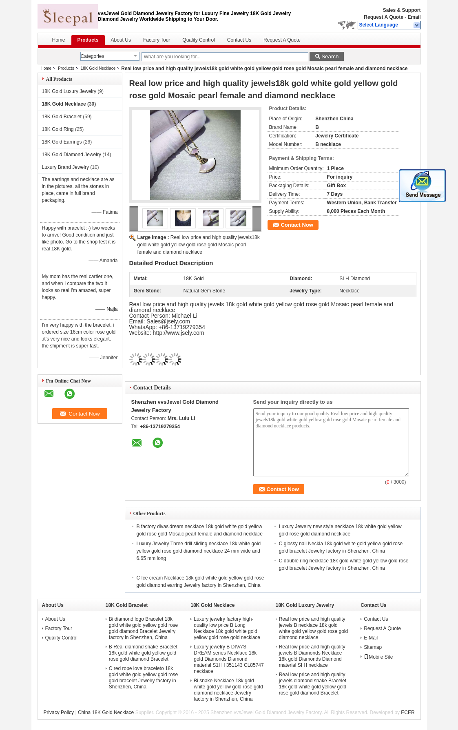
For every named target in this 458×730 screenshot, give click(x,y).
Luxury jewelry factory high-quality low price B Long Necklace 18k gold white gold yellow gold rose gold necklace (227, 628)
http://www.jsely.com (178, 333)
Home (58, 40)
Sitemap (373, 647)
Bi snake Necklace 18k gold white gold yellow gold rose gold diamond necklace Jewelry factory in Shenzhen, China (228, 690)
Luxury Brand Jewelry (65, 167)
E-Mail (371, 638)
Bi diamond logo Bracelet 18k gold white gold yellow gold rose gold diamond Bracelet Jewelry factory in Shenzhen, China (143, 628)
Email (413, 17)
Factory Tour (156, 40)
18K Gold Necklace (98, 68)
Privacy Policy (58, 712)
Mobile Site (378, 657)
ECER (407, 712)
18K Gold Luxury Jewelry (69, 91)
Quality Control (198, 40)
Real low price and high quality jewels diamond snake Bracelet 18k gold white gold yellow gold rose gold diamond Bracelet (312, 684)
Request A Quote (383, 17)
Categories (92, 56)
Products (88, 40)
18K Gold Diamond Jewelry (71, 154)
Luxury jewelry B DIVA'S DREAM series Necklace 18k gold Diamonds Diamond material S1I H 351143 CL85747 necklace (228, 659)
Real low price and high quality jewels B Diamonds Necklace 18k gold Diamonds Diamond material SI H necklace (312, 656)
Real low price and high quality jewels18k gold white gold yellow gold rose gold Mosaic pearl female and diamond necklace (198, 244)
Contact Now (297, 225)
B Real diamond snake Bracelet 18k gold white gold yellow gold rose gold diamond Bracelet (143, 653)
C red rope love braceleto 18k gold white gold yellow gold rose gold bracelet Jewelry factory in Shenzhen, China (143, 678)
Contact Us (239, 40)
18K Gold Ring (58, 129)
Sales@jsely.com (168, 321)
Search (330, 56)
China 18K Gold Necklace (106, 712)
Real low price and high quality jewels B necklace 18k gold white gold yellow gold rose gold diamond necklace (313, 628)
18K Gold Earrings (62, 142)
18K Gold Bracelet (62, 116)
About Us (121, 40)
